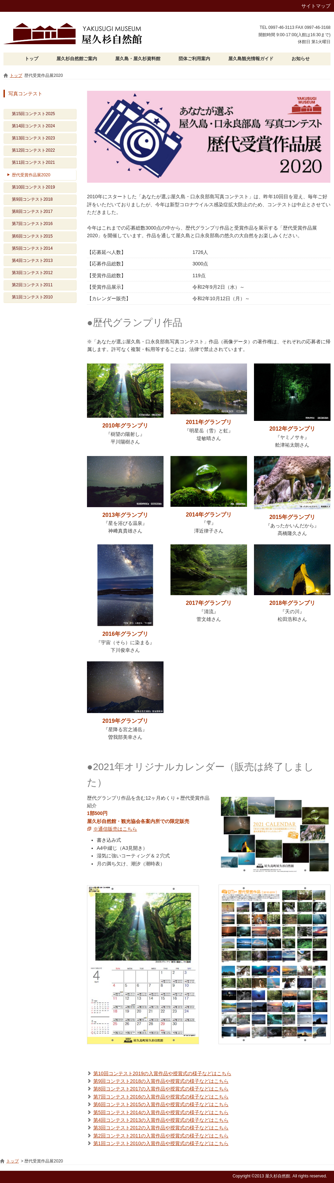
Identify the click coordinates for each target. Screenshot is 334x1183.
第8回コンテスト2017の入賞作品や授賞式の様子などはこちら (161, 1089)
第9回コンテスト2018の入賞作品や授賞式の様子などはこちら (161, 1081)
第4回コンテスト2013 (32, 260)
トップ (31, 58)
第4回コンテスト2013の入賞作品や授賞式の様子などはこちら (161, 1120)
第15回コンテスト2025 (33, 113)
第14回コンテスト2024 (33, 125)
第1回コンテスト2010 (32, 297)
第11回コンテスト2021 (33, 162)
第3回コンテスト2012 (32, 272)
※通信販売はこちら (115, 829)
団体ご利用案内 (194, 58)
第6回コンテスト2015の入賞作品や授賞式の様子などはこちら (161, 1104)
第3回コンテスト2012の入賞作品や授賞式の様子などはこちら (161, 1127)
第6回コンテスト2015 (32, 236)
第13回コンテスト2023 (33, 138)
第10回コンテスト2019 (33, 187)
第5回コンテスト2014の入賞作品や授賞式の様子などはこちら (161, 1112)
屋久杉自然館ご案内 (76, 58)
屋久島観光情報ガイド (250, 58)
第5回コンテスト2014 (32, 248)
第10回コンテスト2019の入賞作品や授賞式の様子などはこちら (162, 1073)
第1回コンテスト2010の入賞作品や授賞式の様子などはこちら (161, 1143)
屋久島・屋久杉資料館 (137, 58)
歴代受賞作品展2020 (31, 175)
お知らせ (301, 58)
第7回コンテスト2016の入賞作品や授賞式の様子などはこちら (161, 1097)
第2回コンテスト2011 (32, 284)
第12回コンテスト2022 (33, 150)
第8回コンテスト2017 (32, 211)
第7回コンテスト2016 (32, 223)
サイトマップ (316, 6)
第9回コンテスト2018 (32, 199)
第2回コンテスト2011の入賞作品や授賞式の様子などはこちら (161, 1135)
